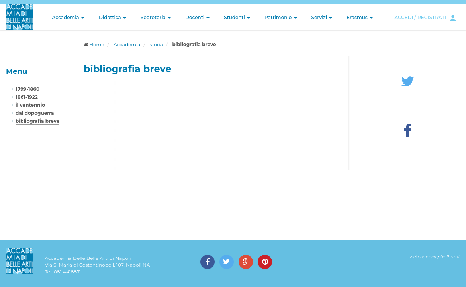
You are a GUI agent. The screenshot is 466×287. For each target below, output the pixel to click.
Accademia (68, 17)
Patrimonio (280, 17)
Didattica (112, 17)
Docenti (197, 17)
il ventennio (30, 105)
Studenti (237, 17)
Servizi (322, 17)
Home (96, 44)
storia (156, 44)
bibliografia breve (37, 121)
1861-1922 (27, 97)
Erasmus (360, 17)
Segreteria (156, 17)
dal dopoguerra (35, 113)
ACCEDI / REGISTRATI (420, 17)
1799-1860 (27, 89)
